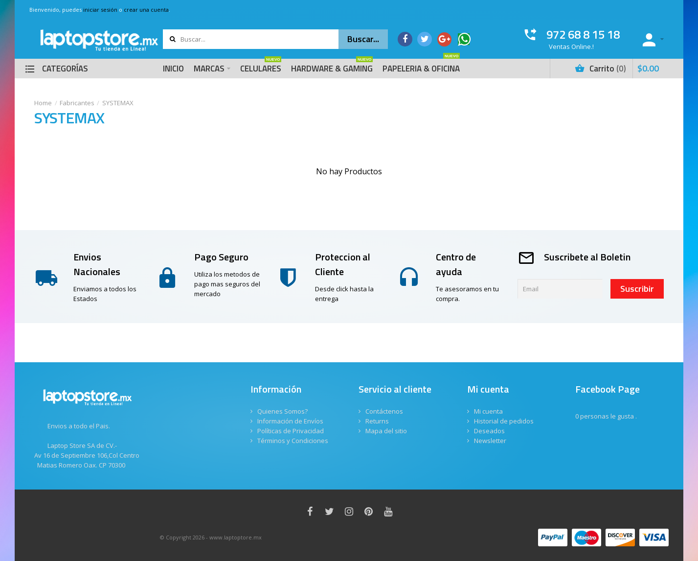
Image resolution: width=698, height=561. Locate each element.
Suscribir (637, 288)
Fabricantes (77, 102)
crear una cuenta (146, 9)
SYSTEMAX (118, 102)
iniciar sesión (100, 9)
